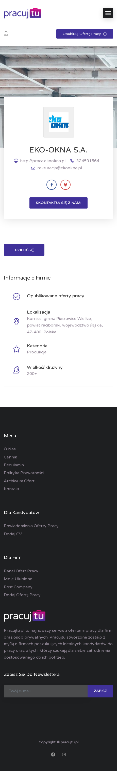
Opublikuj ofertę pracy (85, 34)
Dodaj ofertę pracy (22, 594)
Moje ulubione (18, 578)
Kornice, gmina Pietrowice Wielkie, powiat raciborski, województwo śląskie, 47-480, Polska (65, 325)
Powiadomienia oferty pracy (31, 525)
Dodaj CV (13, 534)
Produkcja (36, 352)
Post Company (18, 587)
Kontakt (11, 488)
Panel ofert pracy (21, 571)
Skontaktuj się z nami (58, 203)
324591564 (87, 160)
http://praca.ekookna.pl (42, 160)
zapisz (100, 691)
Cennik (10, 457)
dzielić (24, 250)
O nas (10, 449)
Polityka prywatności (24, 472)
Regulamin (14, 465)
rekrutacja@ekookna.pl (59, 167)
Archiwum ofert (19, 481)
